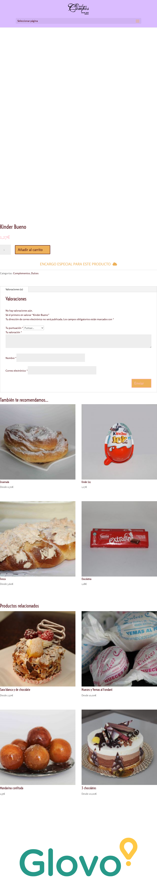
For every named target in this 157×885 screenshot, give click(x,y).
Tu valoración (14, 332)
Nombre (11, 357)
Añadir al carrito (30, 249)
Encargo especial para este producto (75, 264)
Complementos (21, 273)
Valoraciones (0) (14, 289)
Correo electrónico (17, 370)
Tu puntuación (14, 327)
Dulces (35, 273)
